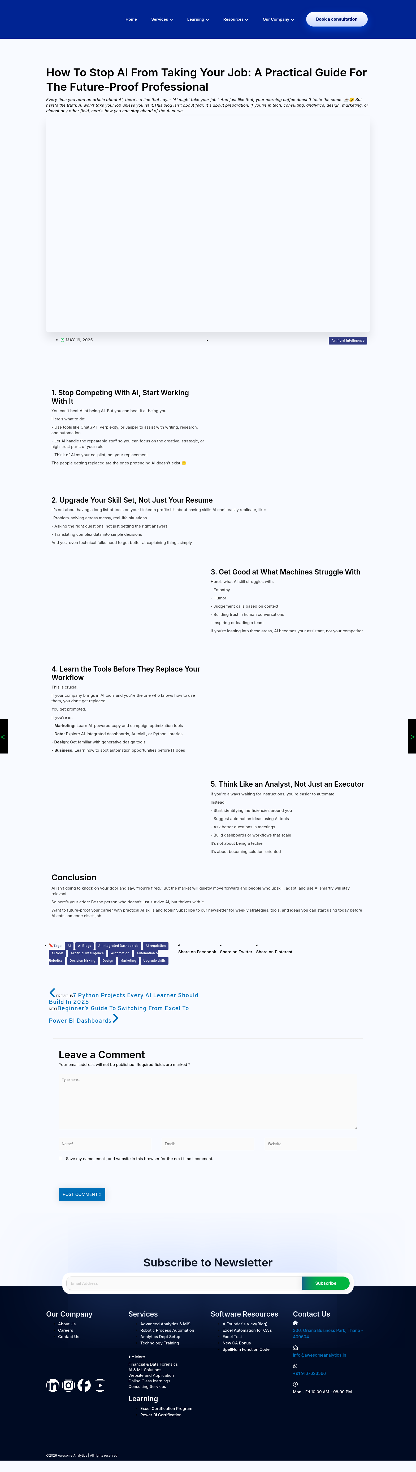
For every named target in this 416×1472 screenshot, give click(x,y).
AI (69, 946)
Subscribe (325, 1294)
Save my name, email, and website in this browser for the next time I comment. (139, 1170)
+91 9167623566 (308, 1385)
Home (131, 19)
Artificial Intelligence (346, 340)
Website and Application (151, 1387)
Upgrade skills (88, 968)
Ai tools (80, 953)
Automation (148, 953)
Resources (233, 19)
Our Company (276, 19)
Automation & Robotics (71, 961)
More (140, 1368)
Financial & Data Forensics (153, 1375)
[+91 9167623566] (295, 1377)
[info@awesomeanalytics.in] (295, 1359)
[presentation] (99, 1186)
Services (159, 19)
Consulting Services (147, 1398)
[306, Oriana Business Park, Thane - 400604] (295, 1334)
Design (140, 961)
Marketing (60, 968)
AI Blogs (85, 946)
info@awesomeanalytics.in (318, 1366)
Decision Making (112, 961)
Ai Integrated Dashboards (122, 946)
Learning (195, 19)
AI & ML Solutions (144, 1381)
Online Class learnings (149, 1392)
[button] (197, 949)
